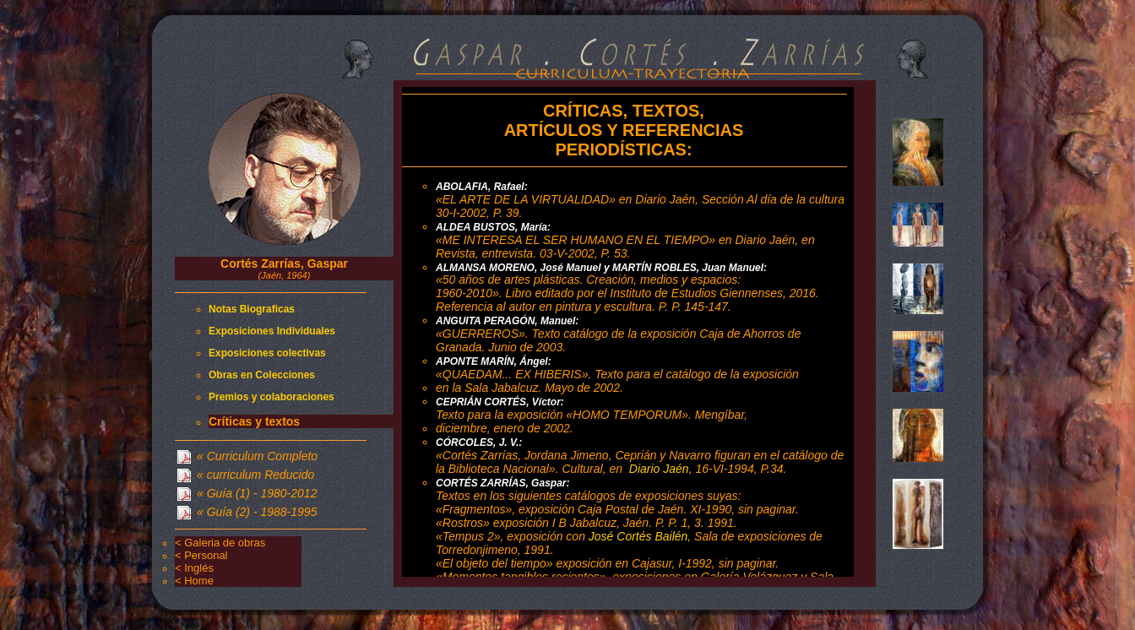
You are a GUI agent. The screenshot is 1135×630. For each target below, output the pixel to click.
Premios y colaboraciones (271, 397)
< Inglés (194, 568)
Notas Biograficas (252, 309)
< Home (194, 580)
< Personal (201, 555)
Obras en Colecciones (262, 375)
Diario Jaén (659, 468)
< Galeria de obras (220, 542)
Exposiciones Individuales (272, 331)
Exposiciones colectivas (267, 353)
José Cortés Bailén (638, 536)
